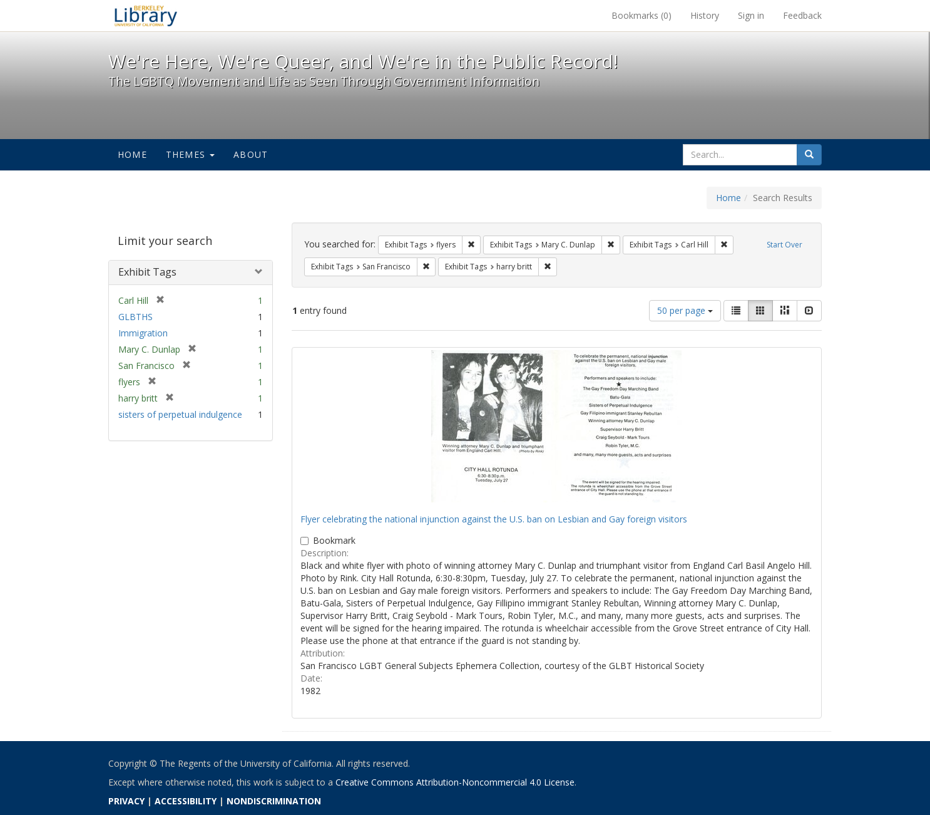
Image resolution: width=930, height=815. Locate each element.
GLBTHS (135, 317)
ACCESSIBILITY (186, 801)
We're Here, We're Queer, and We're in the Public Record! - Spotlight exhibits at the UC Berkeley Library (146, 15)
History (704, 15)
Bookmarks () (641, 15)
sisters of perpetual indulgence (180, 414)
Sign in (751, 15)
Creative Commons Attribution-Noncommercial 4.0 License (455, 782)
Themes (190, 154)
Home (132, 154)
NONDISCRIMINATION (274, 801)
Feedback (802, 15)
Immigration (143, 333)
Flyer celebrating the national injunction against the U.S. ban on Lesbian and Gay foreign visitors (493, 519)
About (250, 154)
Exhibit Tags (147, 272)
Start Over (784, 244)
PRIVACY (126, 801)
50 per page (685, 310)
